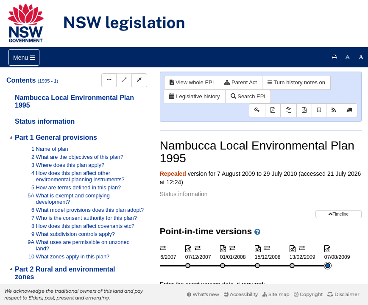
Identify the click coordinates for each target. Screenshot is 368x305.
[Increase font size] (361, 57)
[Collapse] (139, 80)
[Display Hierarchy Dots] (109, 80)
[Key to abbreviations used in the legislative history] (257, 110)
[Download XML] (304, 110)
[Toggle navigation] (23, 57)
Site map (275, 294)
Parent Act (240, 82)
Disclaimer (343, 294)
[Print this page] (334, 57)
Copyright (308, 294)
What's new (203, 294)
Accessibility (241, 294)
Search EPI (248, 96)
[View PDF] (273, 110)
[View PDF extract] (288, 110)
